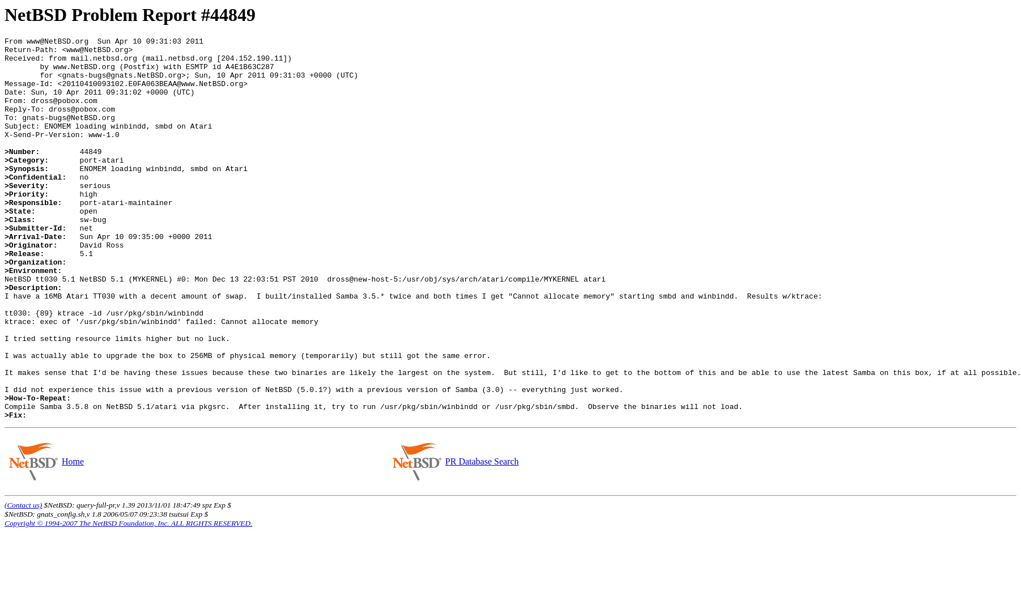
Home (72, 538)
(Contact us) (23, 581)
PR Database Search (482, 538)
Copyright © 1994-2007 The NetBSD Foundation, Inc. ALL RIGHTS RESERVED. (128, 599)
